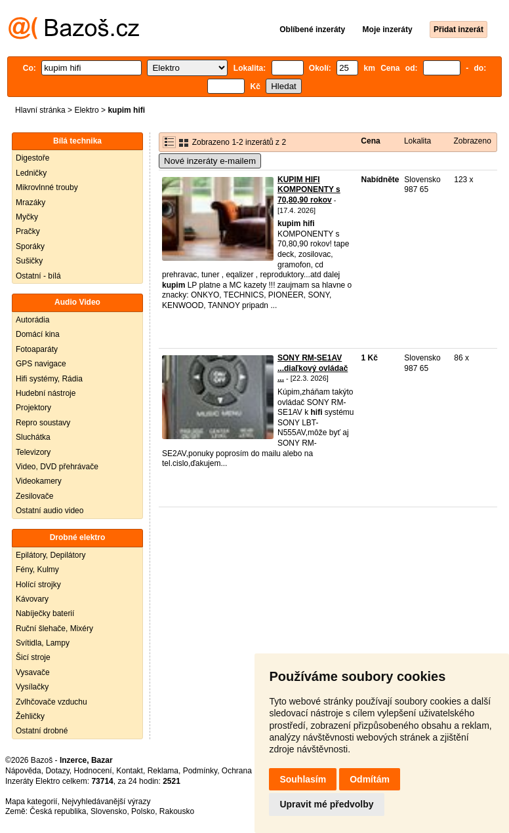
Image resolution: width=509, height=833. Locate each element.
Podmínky (200, 770)
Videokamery (39, 481)
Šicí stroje (33, 657)
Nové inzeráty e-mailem (210, 161)
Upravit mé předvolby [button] (326, 804)
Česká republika (58, 811)
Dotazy (57, 770)
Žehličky (30, 716)
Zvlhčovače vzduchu (51, 702)
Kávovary (32, 599)
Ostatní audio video (49, 510)
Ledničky (31, 173)
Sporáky (30, 246)
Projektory (33, 407)
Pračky (28, 231)
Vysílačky (32, 686)
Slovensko (109, 811)
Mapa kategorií (31, 801)
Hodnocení (93, 770)
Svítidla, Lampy (43, 643)
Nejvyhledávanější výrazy (106, 801)
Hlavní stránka (40, 110)
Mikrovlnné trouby (47, 187)
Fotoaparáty (37, 349)
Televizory (33, 452)
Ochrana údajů (248, 770)
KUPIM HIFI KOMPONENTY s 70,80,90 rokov (308, 189)
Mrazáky (30, 202)
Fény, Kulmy (37, 569)
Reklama (163, 770)
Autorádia (32, 319)
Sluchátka (33, 437)
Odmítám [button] (370, 779)
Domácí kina (38, 334)
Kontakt (129, 770)
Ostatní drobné (42, 730)
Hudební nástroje (45, 393)
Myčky (27, 217)
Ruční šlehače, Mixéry (54, 628)
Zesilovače (34, 496)
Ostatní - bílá (38, 276)
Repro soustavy (43, 422)
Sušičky (29, 260)
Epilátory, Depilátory (51, 555)
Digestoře (32, 158)
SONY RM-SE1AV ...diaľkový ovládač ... (312, 368)
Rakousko (176, 811)
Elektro (86, 110)
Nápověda (23, 770)
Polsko (143, 811)
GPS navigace (41, 363)
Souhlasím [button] (302, 779)
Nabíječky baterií (45, 613)
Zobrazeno (472, 140)
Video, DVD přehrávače (57, 466)
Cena (370, 140)
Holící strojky (38, 584)
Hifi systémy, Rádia (49, 378)
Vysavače (33, 672)
